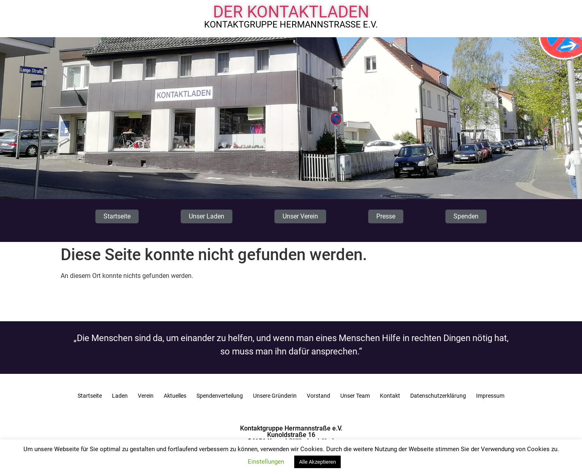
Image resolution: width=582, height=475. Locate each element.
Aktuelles (175, 395)
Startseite (90, 395)
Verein (146, 395)
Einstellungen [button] (266, 461)
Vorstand (318, 395)
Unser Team (355, 395)
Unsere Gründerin (275, 395)
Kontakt (390, 395)
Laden (120, 395)
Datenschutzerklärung (438, 395)
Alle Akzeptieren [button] (317, 462)
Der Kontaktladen (291, 11)
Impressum (490, 395)
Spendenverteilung (219, 395)
